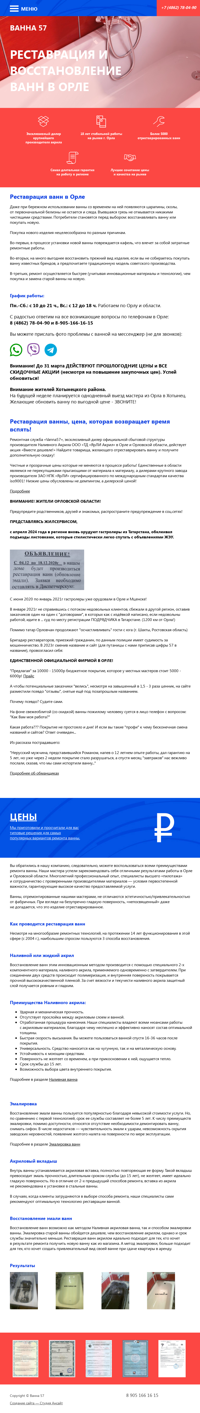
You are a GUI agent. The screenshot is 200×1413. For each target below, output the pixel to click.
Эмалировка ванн (64, 1144)
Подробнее (20, 490)
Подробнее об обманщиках (34, 773)
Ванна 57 (28, 27)
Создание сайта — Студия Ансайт (36, 1403)
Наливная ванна (63, 1079)
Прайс (28, 675)
